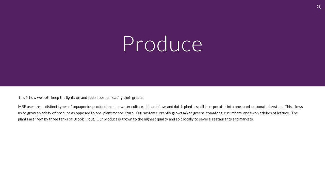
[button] (319, 7)
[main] (162, 43)
